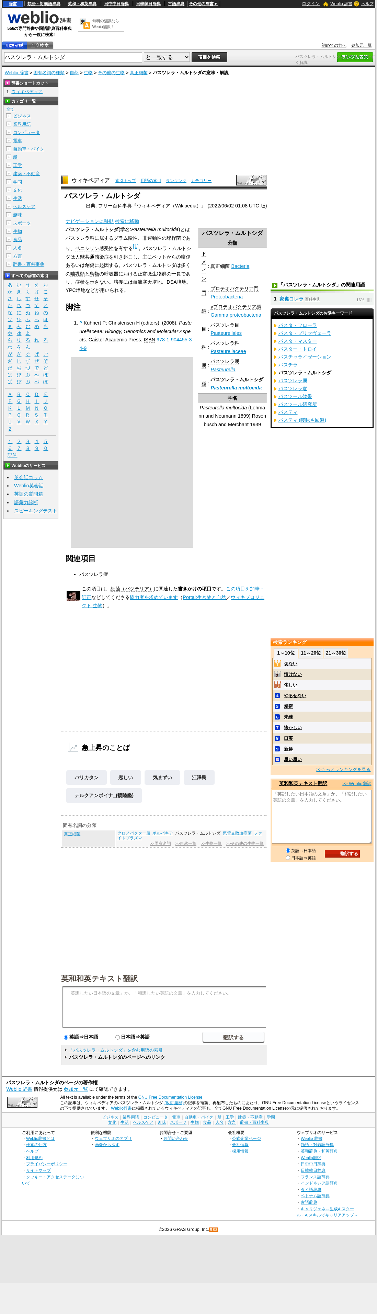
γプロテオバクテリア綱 (235, 306)
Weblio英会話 (29, 485)
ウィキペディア (90, 180)
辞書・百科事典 (28, 264)
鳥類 (94, 273)
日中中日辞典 (116, 3)
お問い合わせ (175, 1138)
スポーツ (22, 223)
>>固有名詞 (160, 843)
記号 (12, 455)
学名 (232, 398)
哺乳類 (77, 273)
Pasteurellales (225, 333)
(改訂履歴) (174, 1102)
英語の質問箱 (28, 494)
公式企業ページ (246, 1138)
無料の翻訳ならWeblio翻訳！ (105, 24)
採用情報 (240, 1151)
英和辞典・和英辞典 (319, 1151)
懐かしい (293, 727)
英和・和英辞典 (82, 3)
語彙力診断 (26, 502)
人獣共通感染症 (92, 257)
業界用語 (22, 124)
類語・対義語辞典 (43, 3)
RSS (214, 1230)
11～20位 (311, 653)
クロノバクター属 (133, 833)
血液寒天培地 (147, 282)
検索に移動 (127, 221)
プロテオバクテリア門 (234, 288)
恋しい (125, 777)
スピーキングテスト (35, 510)
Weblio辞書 (121, 1108)
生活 (17, 198)
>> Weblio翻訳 (356, 783)
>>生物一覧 (211, 843)
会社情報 (240, 1144)
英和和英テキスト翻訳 (99, 978)
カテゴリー (201, 180)
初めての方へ (334, 45)
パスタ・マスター (297, 341)
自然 (74, 72)
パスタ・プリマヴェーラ (304, 333)
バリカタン (87, 777)
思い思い (293, 759)
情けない (293, 674)
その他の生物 (111, 72)
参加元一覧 (361, 45)
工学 (17, 165)
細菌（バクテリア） (132, 588)
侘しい (290, 685)
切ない (290, 663)
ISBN (150, 339)
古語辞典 (176, 3)
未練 (288, 717)
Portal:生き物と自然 (204, 597)
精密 (288, 706)
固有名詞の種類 (49, 72)
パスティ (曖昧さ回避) (302, 420)
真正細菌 (139, 72)
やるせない (295, 695)
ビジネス (22, 115)
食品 (17, 239)
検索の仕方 (36, 1144)
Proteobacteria (226, 296)
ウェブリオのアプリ (113, 1138)
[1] (135, 246)
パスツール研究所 (297, 404)
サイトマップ (38, 1170)
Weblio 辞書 (341, 3)
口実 (288, 738)
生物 (88, 72)
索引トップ (125, 180)
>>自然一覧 (185, 843)
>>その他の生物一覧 (245, 843)
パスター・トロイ (297, 349)
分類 (232, 243)
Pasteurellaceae (228, 351)
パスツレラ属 (224, 361)
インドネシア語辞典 (319, 1183)
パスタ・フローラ (297, 325)
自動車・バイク (28, 148)
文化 (17, 190)
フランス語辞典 (315, 1177)
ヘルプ (367, 3)
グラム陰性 (126, 238)
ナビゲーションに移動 (90, 221)
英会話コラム (28, 477)
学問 (17, 181)
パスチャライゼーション (304, 357)
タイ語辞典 (311, 1189)
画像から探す (107, 1144)
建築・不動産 (26, 173)
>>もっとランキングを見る (343, 769)
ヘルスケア (24, 206)
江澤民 (199, 777)
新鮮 (288, 748)
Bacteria (240, 266)
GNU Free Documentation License (170, 1097)
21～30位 (336, 653)
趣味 (17, 214)
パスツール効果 (295, 396)
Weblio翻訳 (311, 1157)
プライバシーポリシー (46, 1164)
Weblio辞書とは (40, 1138)
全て (10, 109)
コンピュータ (26, 132)
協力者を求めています (154, 597)
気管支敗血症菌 (237, 833)
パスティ (288, 412)
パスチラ (288, 364)
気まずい (162, 777)
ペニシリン (87, 248)
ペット (159, 257)
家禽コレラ (291, 299)
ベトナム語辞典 (315, 1195)
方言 (17, 256)
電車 (17, 140)
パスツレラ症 (93, 574)
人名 (17, 247)
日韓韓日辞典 (148, 3)
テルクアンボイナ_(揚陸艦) (104, 795)
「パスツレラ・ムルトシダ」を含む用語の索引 (116, 1050)
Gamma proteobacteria (235, 315)
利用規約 (34, 1157)
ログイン (311, 3)
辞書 (13, 3)
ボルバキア (162, 833)
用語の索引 (151, 180)
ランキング (176, 180)
